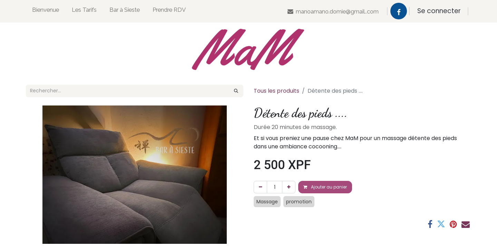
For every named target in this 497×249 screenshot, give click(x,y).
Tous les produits (276, 91)
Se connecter (439, 11)
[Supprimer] (260, 187)
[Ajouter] (288, 187)
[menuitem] (45, 11)
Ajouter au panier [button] (325, 187)
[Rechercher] (236, 91)
